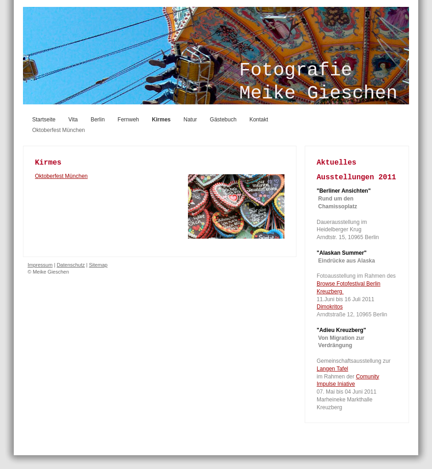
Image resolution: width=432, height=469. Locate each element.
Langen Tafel (332, 369)
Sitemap (98, 265)
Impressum (40, 265)
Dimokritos (330, 306)
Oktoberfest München (61, 176)
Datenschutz (71, 265)
